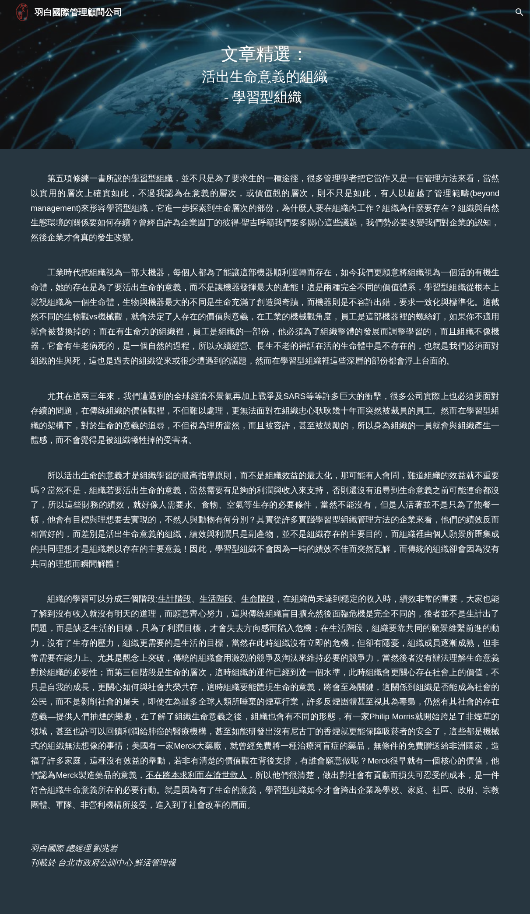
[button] (519, 12)
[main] (265, 74)
